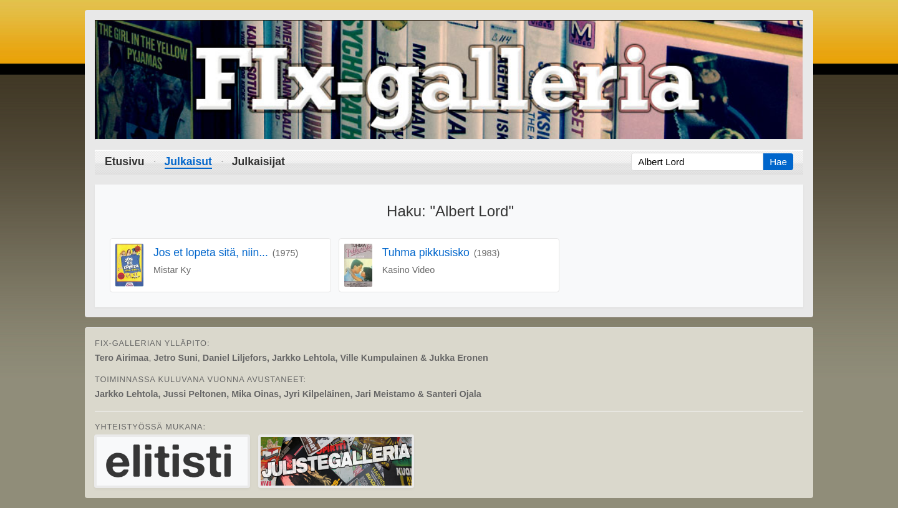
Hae (778, 161)
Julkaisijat (258, 161)
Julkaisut (188, 161)
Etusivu (125, 161)
